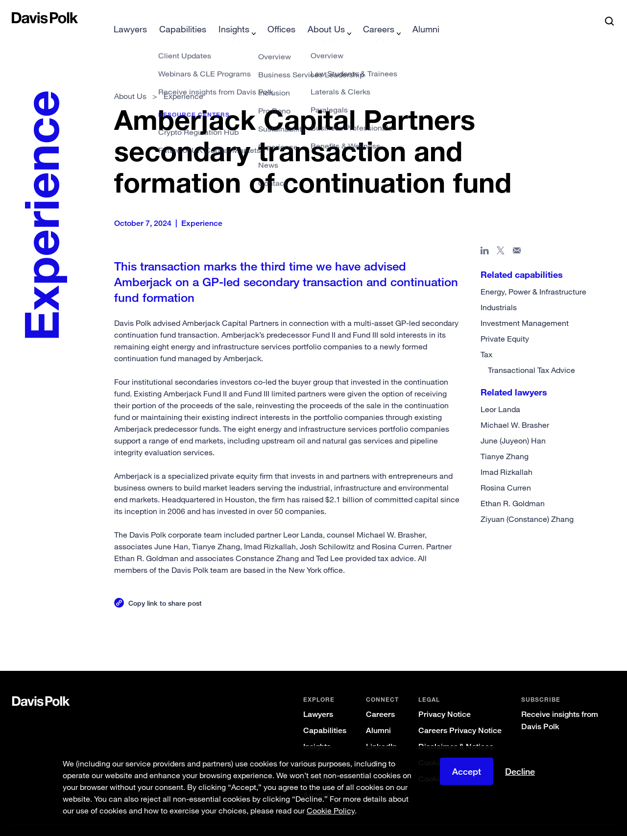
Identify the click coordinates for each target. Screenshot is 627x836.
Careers (380, 698)
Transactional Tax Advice (531, 354)
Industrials (499, 291)
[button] (18, 18)
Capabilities (324, 714)
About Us (130, 80)
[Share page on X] (501, 237)
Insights (317, 731)
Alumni (378, 714)
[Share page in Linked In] (485, 237)
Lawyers (318, 698)
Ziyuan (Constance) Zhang (527, 503)
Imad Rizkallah (506, 456)
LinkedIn (381, 731)
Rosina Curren (506, 472)
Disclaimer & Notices (455, 731)
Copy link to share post (165, 587)
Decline (520, 777)
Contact (380, 747)
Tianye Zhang (505, 440)
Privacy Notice (444, 698)
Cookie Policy (443, 747)
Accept (466, 777)
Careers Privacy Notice (460, 714)
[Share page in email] (517, 237)
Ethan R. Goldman (513, 487)
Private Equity (505, 323)
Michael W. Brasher (515, 409)
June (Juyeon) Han (513, 425)
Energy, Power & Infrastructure (533, 276)
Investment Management (525, 307)
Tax (486, 339)
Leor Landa (500, 393)
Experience (323, 747)
